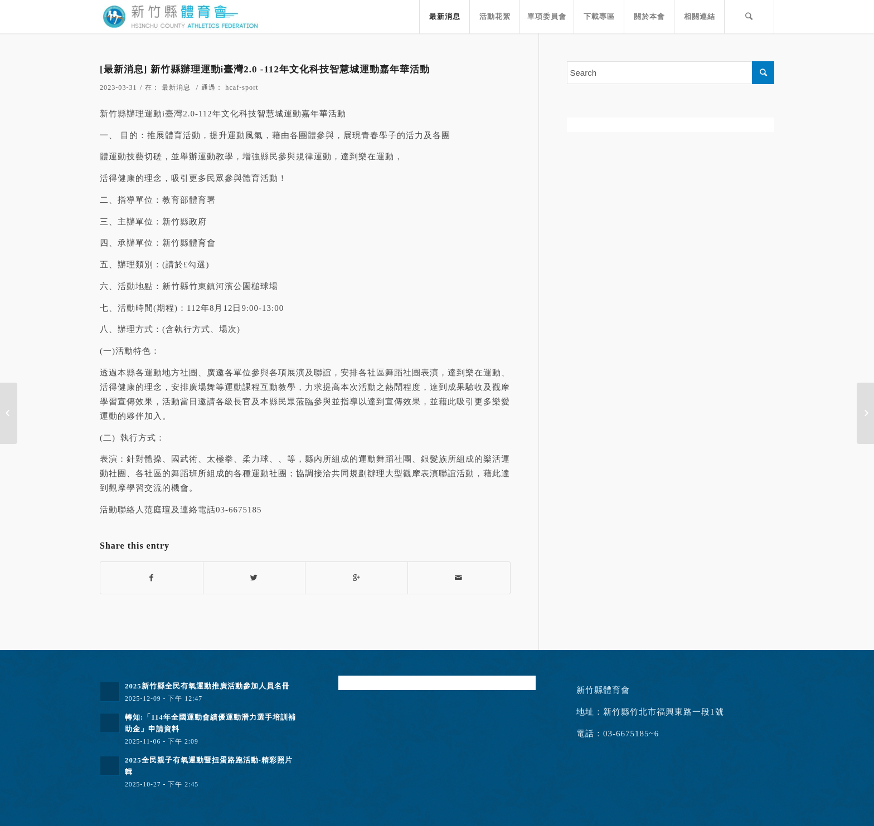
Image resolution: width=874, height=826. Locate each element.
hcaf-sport (241, 87)
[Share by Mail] (459, 578)
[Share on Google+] (356, 578)
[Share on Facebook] (151, 578)
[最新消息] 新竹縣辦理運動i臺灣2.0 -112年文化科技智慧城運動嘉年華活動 (265, 69)
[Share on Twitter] (254, 578)
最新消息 (176, 87)
